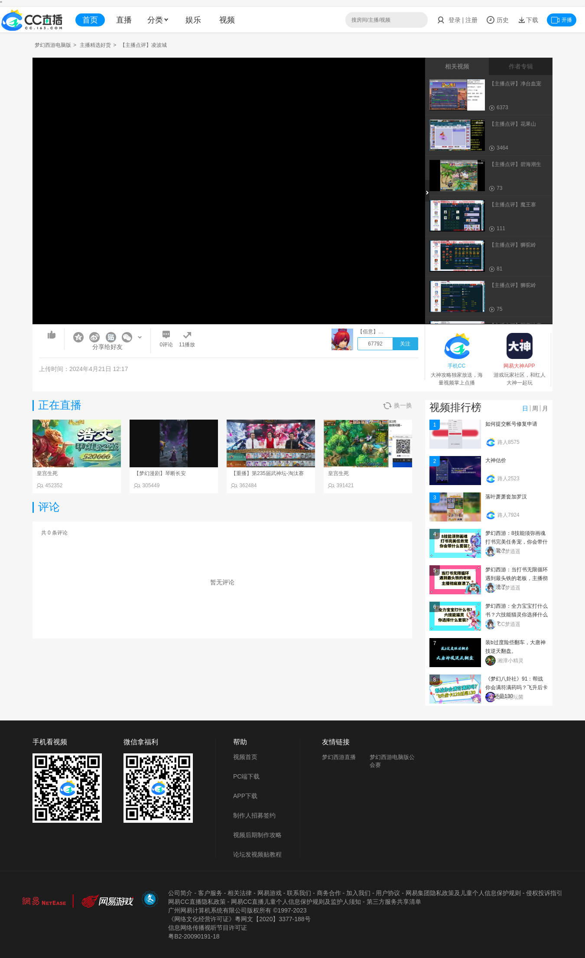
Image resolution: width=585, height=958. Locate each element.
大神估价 (495, 460)
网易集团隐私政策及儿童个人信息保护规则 (463, 893)
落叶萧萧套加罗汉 (506, 497)
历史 (497, 20)
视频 (227, 20)
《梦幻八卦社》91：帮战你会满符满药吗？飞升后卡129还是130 (516, 687)
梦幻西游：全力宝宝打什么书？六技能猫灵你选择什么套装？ (516, 614)
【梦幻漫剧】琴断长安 (160, 473)
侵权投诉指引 (544, 893)
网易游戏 (269, 893)
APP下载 (245, 796)
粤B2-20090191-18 (193, 936)
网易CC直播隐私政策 (196, 901)
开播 (561, 19)
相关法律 (240, 893)
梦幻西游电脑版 (53, 45)
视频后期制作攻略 (257, 835)
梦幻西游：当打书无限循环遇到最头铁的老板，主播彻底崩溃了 (516, 578)
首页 (90, 20)
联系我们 (299, 893)
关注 (405, 344)
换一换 (397, 405)
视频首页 (245, 757)
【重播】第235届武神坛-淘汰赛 (267, 473)
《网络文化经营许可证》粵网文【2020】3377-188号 (239, 919)
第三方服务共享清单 (394, 901)
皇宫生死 (47, 473)
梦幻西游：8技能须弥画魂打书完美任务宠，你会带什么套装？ (516, 542)
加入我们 (358, 893)
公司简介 (180, 893)
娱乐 (193, 20)
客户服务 (210, 893)
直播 (124, 20)
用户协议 (388, 893)
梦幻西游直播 (339, 757)
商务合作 (329, 893)
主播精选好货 (95, 45)
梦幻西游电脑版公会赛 (392, 761)
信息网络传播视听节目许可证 (207, 927)
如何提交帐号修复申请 (511, 424)
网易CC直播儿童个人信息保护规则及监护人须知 (296, 901)
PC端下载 (246, 776)
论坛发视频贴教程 (257, 854)
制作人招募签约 (254, 815)
